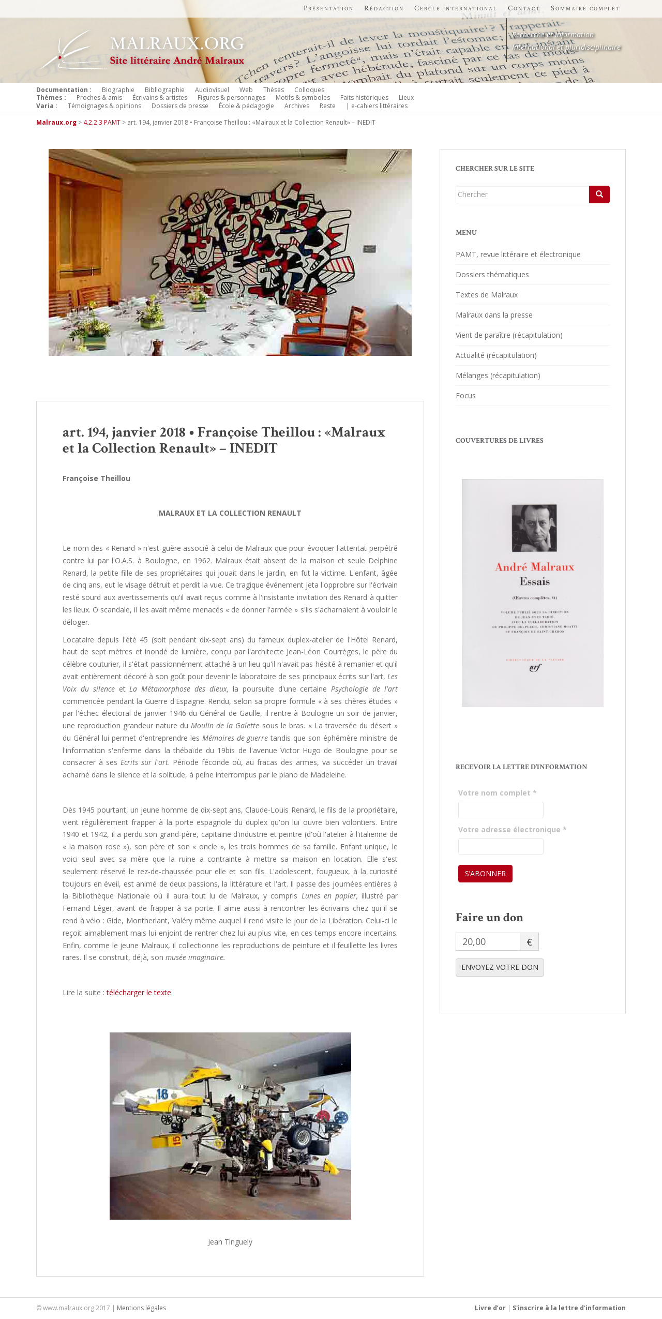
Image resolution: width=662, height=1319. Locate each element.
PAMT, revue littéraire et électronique (518, 254)
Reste (328, 105)
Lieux (406, 97)
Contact (524, 8)
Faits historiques (364, 97)
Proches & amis (99, 97)
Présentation (329, 8)
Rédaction (384, 8)
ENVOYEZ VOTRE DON (499, 967)
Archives (296, 105)
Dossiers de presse (180, 105)
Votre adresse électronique (512, 829)
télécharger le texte (139, 992)
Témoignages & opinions (104, 105)
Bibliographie (165, 89)
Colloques (309, 89)
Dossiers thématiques (492, 274)
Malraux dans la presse (494, 315)
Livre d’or (490, 1307)
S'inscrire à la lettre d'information (569, 1307)
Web (246, 89)
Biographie (118, 89)
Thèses (273, 89)
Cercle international (456, 8)
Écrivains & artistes (159, 97)
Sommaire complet (586, 8)
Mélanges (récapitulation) (498, 375)
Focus (466, 395)
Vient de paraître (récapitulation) (509, 335)
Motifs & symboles (303, 97)
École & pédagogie (246, 105)
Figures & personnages (231, 97)
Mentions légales (141, 1307)
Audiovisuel (212, 89)
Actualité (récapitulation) (496, 355)
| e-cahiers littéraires (377, 105)
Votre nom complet (497, 793)
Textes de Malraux (487, 294)
